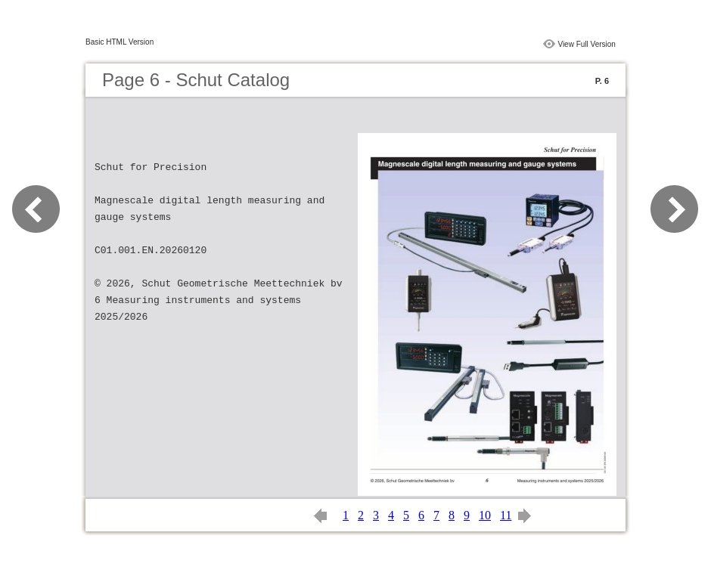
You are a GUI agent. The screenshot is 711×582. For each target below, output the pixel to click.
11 (505, 515)
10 (485, 515)
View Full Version (586, 44)
